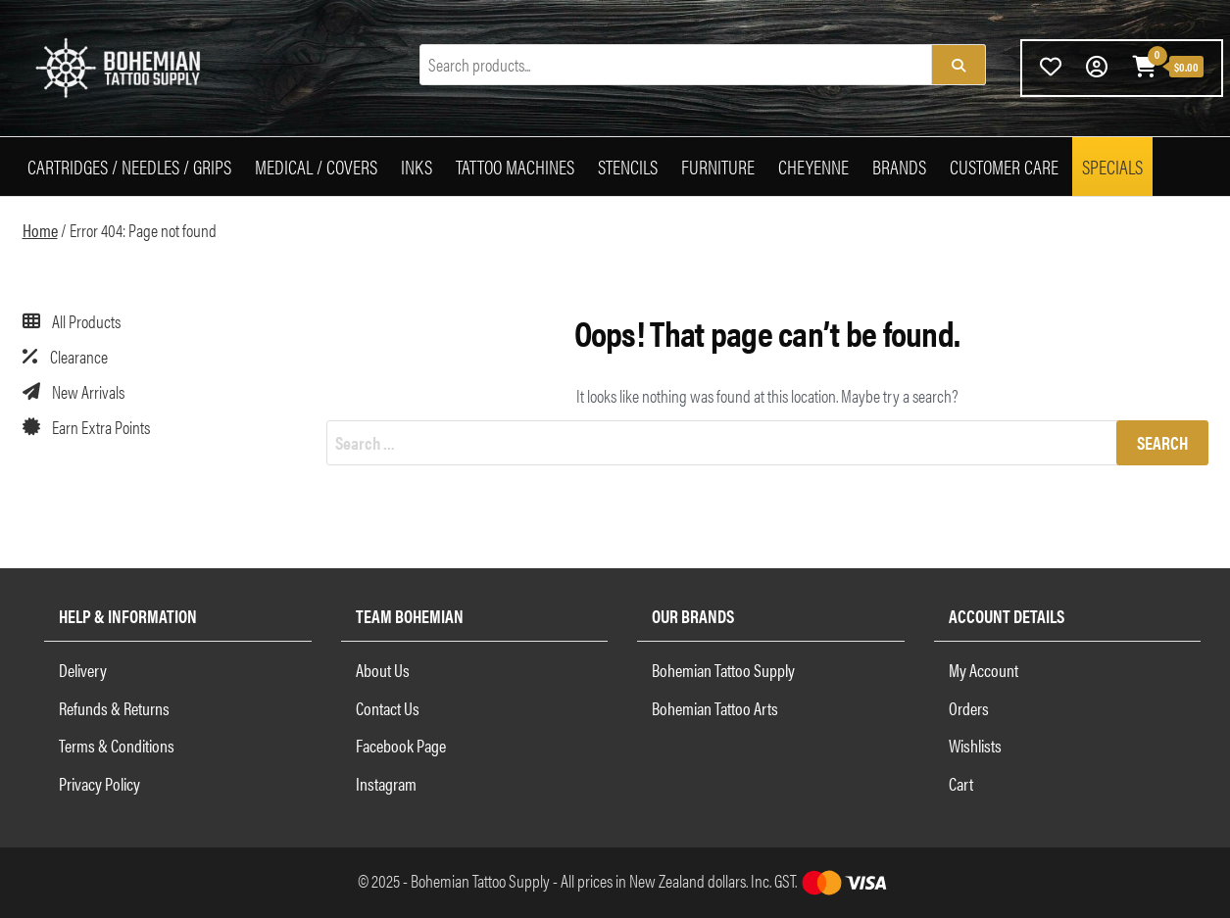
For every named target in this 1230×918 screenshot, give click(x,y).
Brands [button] (899, 166)
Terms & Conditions (116, 745)
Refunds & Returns (114, 708)
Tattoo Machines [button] (515, 166)
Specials (1112, 166)
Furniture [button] (718, 166)
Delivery (83, 669)
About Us (383, 669)
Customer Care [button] (1004, 166)
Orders (969, 708)
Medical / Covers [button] (316, 166)
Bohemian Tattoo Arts (715, 708)
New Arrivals (88, 391)
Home (40, 229)
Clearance (79, 356)
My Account (983, 669)
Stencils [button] (628, 166)
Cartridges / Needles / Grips (129, 166)
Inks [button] (416, 166)
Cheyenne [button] (813, 166)
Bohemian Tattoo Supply (723, 669)
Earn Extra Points (101, 426)
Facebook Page (401, 745)
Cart (961, 783)
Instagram (386, 783)
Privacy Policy (99, 783)
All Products (86, 321)
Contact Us (387, 708)
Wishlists (975, 745)
